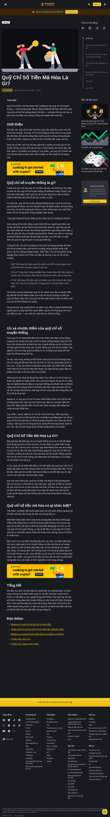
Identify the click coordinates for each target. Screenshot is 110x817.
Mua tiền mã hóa (52, 722)
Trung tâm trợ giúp (95, 753)
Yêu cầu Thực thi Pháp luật (98, 776)
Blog (27, 746)
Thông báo (29, 725)
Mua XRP (71, 787)
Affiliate (91, 719)
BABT (49, 755)
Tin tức (28, 728)
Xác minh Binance (95, 767)
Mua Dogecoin (72, 790)
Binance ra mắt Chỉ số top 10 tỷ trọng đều (31, 624)
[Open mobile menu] (104, 4)
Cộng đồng (29, 749)
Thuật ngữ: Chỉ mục (20, 639)
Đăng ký (97, 4)
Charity (49, 761)
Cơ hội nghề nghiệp (32, 722)
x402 (69, 739)
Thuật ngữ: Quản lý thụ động (25, 644)
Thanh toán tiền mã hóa (55, 728)
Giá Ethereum (72, 761)
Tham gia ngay (72, 12)
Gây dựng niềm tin (32, 743)
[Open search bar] (88, 4)
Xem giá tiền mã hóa (75, 755)
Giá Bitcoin (71, 758)
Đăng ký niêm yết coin (75, 727)
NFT (48, 752)
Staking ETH (51, 749)
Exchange (50, 719)
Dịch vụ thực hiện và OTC (97, 728)
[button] (105, 4)
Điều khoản (29, 737)
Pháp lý (28, 734)
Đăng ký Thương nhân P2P (77, 719)
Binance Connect (73, 736)
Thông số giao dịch (95, 770)
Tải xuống (29, 758)
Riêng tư (28, 740)
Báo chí (28, 731)
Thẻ (48, 734)
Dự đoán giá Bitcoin (74, 769)
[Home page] (47, 4)
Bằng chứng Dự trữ (95, 739)
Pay (48, 725)
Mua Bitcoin (72, 781)
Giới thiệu (92, 722)
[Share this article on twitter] (82, 28)
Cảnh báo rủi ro (31, 752)
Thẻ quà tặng (51, 740)
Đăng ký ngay (94, 201)
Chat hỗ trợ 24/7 (94, 750)
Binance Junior (52, 731)
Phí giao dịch (93, 761)
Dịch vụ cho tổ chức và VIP (77, 730)
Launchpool (50, 743)
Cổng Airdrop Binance (96, 773)
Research (50, 758)
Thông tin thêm (31, 719)
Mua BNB (71, 784)
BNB (90, 725)
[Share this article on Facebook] (90, 28)
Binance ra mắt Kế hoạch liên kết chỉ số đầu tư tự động (37, 634)
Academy (50, 737)
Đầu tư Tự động (52, 746)
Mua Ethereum (73, 793)
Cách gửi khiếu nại (95, 779)
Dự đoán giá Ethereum (75, 772)
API (90, 764)
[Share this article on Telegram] (97, 28)
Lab (69, 733)
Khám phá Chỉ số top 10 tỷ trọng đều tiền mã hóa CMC (37, 629)
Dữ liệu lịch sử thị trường (97, 731)
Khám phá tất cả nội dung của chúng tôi (55, 702)
